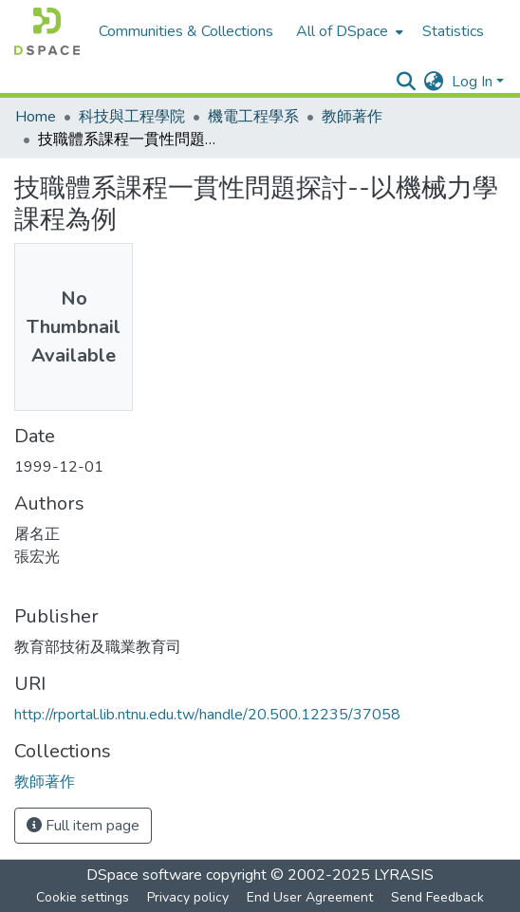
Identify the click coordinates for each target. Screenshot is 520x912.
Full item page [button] (83, 825)
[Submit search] (406, 81)
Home (35, 116)
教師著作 (352, 116)
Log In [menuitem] (472, 81)
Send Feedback (437, 897)
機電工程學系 (253, 116)
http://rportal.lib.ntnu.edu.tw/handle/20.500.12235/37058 (207, 714)
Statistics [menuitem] (453, 31)
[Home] (47, 31)
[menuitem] (347, 31)
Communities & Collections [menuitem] (186, 31)
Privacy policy (188, 897)
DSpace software (144, 875)
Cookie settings (82, 897)
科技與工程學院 (132, 116)
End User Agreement (310, 897)
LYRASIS (404, 875)
